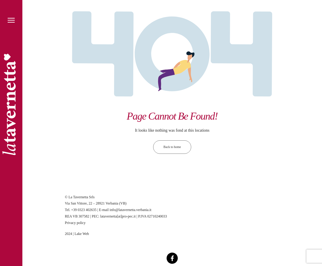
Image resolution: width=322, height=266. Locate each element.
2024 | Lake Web (77, 234)
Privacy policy (75, 223)
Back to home (172, 147)
